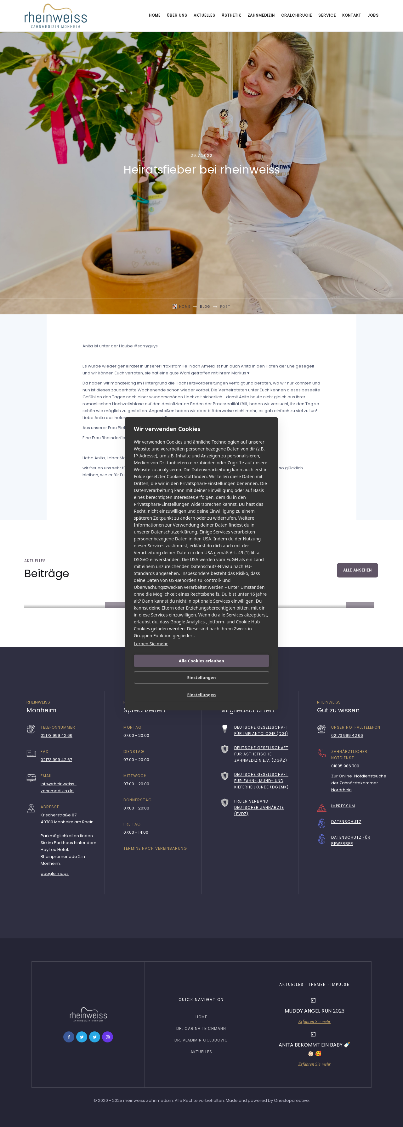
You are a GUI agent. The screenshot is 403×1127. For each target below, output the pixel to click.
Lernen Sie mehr (151, 643)
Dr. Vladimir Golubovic (201, 1040)
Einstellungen (201, 677)
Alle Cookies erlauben (201, 661)
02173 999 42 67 (56, 760)
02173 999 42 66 (56, 735)
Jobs (373, 15)
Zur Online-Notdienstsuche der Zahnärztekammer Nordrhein (358, 783)
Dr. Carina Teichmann (201, 1028)
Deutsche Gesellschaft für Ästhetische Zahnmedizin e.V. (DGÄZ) (261, 754)
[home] (55, 15)
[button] (177, 16)
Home (155, 15)
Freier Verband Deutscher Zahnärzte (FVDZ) (259, 807)
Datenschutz (346, 821)
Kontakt (351, 15)
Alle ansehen (357, 570)
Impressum (343, 806)
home (201, 1016)
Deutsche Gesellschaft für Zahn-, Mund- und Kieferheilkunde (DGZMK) (261, 781)
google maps (55, 873)
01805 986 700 (345, 766)
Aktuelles (204, 15)
